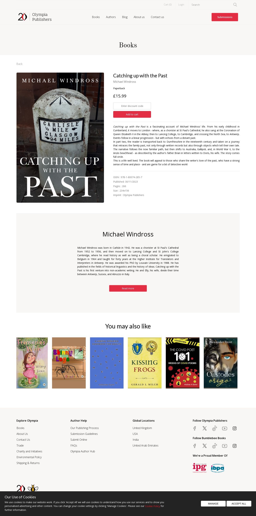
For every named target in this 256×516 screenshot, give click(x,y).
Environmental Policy (29, 457)
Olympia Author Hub (82, 451)
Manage (213, 503)
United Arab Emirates (145, 445)
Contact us (157, 17)
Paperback (119, 88)
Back (19, 64)
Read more (128, 288)
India (136, 440)
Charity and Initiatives (29, 451)
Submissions (224, 17)
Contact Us (23, 440)
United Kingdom (142, 428)
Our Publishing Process (84, 428)
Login (181, 4)
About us (139, 17)
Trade (20, 445)
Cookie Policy (152, 506)
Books (96, 17)
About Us (22, 434)
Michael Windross (124, 82)
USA (135, 434)
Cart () (167, 4)
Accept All (239, 503)
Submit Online (78, 440)
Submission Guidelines (84, 434)
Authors (111, 17)
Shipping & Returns (28, 463)
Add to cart (132, 114)
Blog (124, 17)
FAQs (73, 445)
